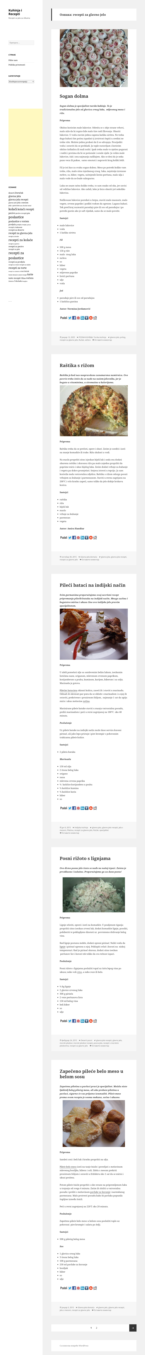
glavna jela (105, 557)
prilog (122, 337)
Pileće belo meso (68, 1166)
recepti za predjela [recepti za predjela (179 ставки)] (16, 262)
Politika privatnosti (16, 65)
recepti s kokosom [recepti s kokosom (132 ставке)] (15, 227)
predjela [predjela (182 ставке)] (12, 224)
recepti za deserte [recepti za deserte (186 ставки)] (16, 230)
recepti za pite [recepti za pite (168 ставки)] (14, 249)
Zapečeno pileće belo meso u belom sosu (91, 1074)
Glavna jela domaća (88, 557)
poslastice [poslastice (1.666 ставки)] (16, 217)
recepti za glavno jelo (69, 340)
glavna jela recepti (118, 557)
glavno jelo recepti (110, 827)
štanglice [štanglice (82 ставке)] (24, 281)
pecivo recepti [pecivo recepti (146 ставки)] (21, 213)
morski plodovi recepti (83, 1043)
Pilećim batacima (68, 690)
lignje (62, 946)
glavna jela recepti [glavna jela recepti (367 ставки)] (18, 199)
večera (88, 340)
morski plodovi (66, 1043)
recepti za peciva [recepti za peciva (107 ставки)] (13, 244)
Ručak (81, 340)
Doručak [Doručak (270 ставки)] (19, 192)
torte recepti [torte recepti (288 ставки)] (14, 278)
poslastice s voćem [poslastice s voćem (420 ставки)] (18, 221)
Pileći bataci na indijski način (93, 585)
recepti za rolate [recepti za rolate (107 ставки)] (13, 265)
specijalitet (104, 830)
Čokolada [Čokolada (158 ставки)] (18, 281)
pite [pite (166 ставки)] (28, 213)
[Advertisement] (25, 143)
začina (86, 701)
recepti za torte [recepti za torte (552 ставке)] (17, 268)
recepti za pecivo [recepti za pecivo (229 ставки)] (16, 246)
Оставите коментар (103, 340)
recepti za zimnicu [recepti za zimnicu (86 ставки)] (14, 271)
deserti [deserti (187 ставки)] (11, 193)
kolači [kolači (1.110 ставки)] (12, 209)
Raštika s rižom (77, 365)
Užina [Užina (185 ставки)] (23, 278)
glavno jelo (114, 337)
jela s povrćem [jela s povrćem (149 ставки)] (14, 205)
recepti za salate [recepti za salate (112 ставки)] (25, 265)
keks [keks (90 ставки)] (21, 206)
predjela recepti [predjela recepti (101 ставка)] (21, 225)
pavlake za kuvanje (100, 1192)
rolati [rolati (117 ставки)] (22, 271)
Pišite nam (13, 60)
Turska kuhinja (100, 337)
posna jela (98, 1043)
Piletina (70, 830)
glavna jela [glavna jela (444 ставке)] (14, 196)
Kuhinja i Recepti (15, 12)
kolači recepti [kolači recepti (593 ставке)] (26, 209)
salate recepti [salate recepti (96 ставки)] (22, 275)
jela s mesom (65, 1310)
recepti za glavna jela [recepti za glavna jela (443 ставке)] (20, 233)
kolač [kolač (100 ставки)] (29, 206)
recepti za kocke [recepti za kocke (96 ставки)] (13, 236)
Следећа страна (133, 1328)
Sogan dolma (74, 96)
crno (79, 972)
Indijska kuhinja (81, 827)
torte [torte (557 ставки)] (30, 274)
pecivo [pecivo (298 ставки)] (11, 213)
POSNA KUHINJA (86, 337)
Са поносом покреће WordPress (74, 1345)
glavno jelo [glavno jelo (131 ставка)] (12, 203)
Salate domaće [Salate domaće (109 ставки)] (13, 275)
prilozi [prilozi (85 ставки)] (29, 225)
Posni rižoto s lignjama (85, 858)
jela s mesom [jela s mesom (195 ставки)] (22, 202)
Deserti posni (86, 1040)
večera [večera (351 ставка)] (29, 278)
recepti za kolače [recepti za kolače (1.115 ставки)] (20, 240)
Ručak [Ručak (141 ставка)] (26, 271)
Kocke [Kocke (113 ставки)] (25, 206)
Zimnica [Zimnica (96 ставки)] (11, 281)
